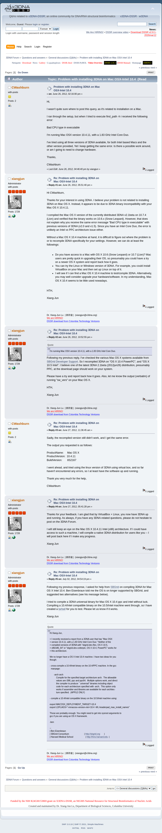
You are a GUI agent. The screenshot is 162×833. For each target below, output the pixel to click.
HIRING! (147, 63)
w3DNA (143, 16)
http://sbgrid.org (92, 734)
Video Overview (95, 63)
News (35, 63)
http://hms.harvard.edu (97, 737)
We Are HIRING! (94, 32)
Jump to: (111, 788)
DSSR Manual (124, 63)
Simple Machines (95, 824)
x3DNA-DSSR (36, 16)
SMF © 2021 (80, 824)
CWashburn (20, 87)
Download (26, 63)
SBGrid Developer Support (62, 361)
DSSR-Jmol (67, 63)
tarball (62, 609)
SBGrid (115, 587)
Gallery (42, 63)
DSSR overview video (117, 32)
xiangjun (18, 178)
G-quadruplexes (54, 63)
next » (153, 67)
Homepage (136, 63)
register (45, 24)
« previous (144, 67)
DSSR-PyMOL (80, 63)
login (35, 24)
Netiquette (16, 63)
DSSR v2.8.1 (110, 63)
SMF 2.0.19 (67, 824)
